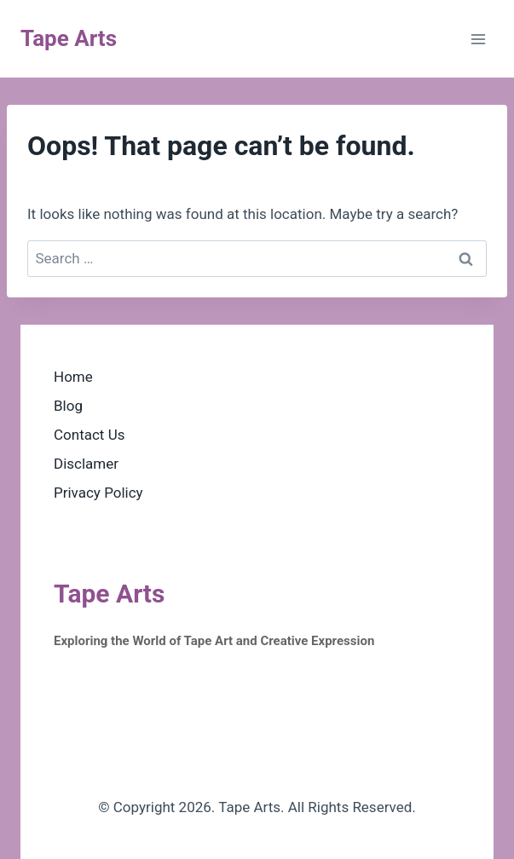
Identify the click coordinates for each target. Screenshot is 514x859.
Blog (68, 405)
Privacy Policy (98, 492)
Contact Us (89, 434)
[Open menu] (478, 39)
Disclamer (86, 463)
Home (73, 376)
